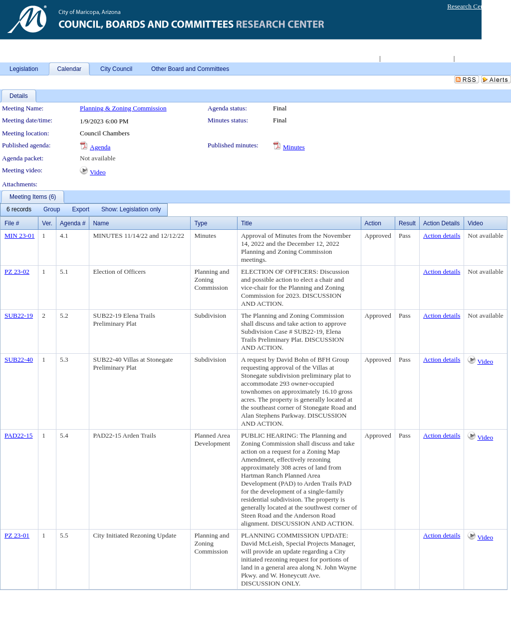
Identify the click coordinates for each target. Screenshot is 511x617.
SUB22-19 (18, 315)
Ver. (47, 223)
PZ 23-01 (16, 535)
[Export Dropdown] (80, 210)
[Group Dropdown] (51, 210)
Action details (441, 235)
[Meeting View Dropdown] (131, 210)
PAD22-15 (18, 435)
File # (11, 223)
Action (373, 223)
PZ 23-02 (16, 271)
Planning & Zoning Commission (123, 108)
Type (200, 223)
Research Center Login (478, 6)
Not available (97, 158)
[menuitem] (18, 210)
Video (98, 172)
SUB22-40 (18, 359)
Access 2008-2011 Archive (417, 58)
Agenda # (72, 223)
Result (407, 223)
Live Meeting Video (483, 58)
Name (101, 223)
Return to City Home (350, 58)
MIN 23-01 (19, 235)
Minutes (294, 147)
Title (246, 223)
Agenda (100, 147)
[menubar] (84, 209)
